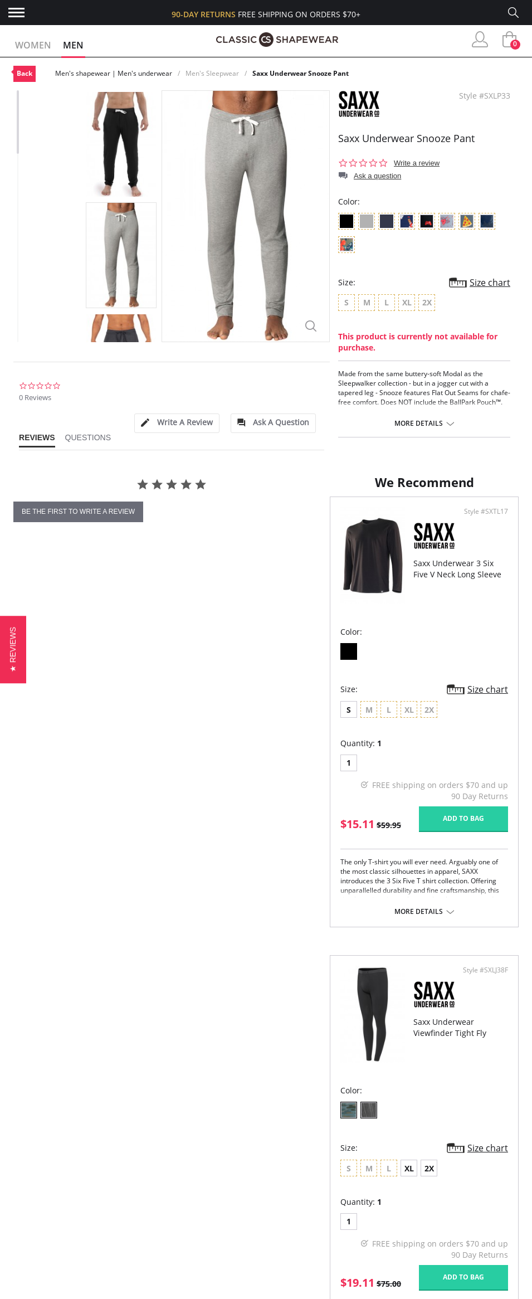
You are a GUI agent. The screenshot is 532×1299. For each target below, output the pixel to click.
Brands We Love (170, 1211)
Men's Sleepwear (212, 73)
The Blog (155, 1229)
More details (418, 423)
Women (33, 45)
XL (347, 771)
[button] (13, 649)
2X (367, 771)
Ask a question (377, 176)
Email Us (434, 1252)
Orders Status (44, 1211)
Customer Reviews (175, 1193)
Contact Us (37, 1265)
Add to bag (205, 881)
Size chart (490, 282)
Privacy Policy (166, 1247)
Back (24, 73)
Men (73, 45)
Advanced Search (49, 1175)
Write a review (417, 163)
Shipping (30, 1229)
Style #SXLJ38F (482, 573)
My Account (39, 1193)
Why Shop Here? (169, 1175)
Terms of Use (100, 1293)
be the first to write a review (78, 511)
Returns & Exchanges (58, 1247)
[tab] (176, 423)
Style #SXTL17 (228, 573)
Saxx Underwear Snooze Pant (300, 73)
